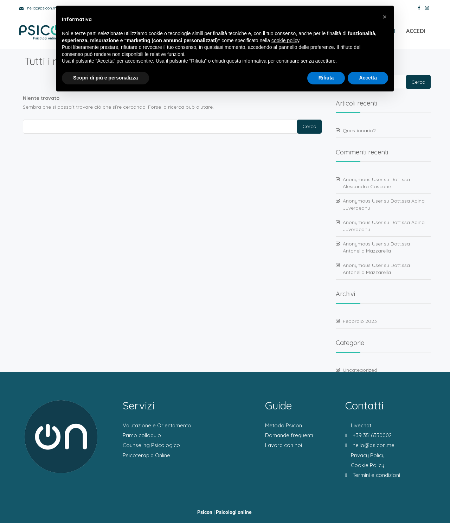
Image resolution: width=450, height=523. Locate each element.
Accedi (415, 31)
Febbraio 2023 (360, 321)
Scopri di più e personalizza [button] (105, 78)
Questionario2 (359, 130)
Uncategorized (360, 370)
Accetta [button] (368, 78)
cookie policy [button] (285, 40)
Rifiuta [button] (326, 78)
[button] (384, 17)
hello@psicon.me (39, 8)
